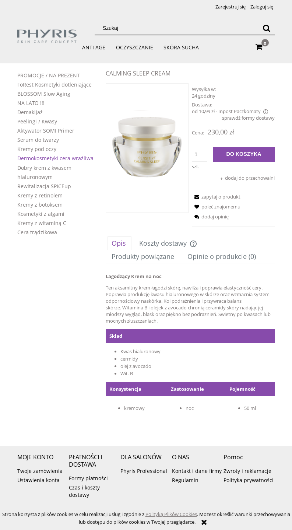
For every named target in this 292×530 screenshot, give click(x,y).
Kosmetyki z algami (40, 213)
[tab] (119, 243)
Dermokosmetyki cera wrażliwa (55, 158)
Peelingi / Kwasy (37, 121)
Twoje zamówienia (40, 470)
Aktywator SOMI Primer (45, 130)
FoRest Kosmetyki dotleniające (54, 84)
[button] (216, 196)
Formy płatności (88, 478)
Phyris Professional (143, 470)
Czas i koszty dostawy (84, 491)
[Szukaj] (266, 28)
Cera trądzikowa (37, 232)
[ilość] (199, 154)
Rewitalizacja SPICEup (44, 186)
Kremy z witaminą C (41, 223)
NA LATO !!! (31, 102)
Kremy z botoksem (40, 204)
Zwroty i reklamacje (247, 470)
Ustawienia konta (38, 480)
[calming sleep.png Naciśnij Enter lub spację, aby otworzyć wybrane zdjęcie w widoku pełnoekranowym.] (147, 148)
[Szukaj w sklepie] (177, 28)
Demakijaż (30, 112)
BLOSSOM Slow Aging (43, 93)
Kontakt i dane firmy (197, 470)
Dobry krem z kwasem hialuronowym (44, 172)
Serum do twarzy (38, 139)
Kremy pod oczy (36, 148)
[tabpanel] (190, 352)
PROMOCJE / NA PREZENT (48, 75)
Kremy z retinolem (40, 195)
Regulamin (185, 480)
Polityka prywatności (249, 480)
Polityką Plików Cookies (171, 514)
